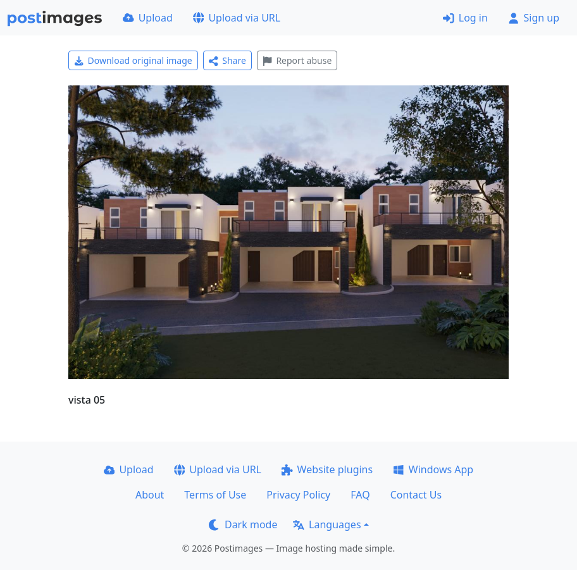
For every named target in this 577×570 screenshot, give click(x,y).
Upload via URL (236, 18)
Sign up (533, 18)
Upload (148, 18)
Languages (327, 524)
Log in (465, 18)
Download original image (133, 60)
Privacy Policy (298, 495)
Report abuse (297, 60)
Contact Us (416, 495)
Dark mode (243, 524)
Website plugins (327, 469)
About (149, 495)
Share (227, 60)
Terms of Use (215, 495)
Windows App (433, 469)
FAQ (360, 495)
